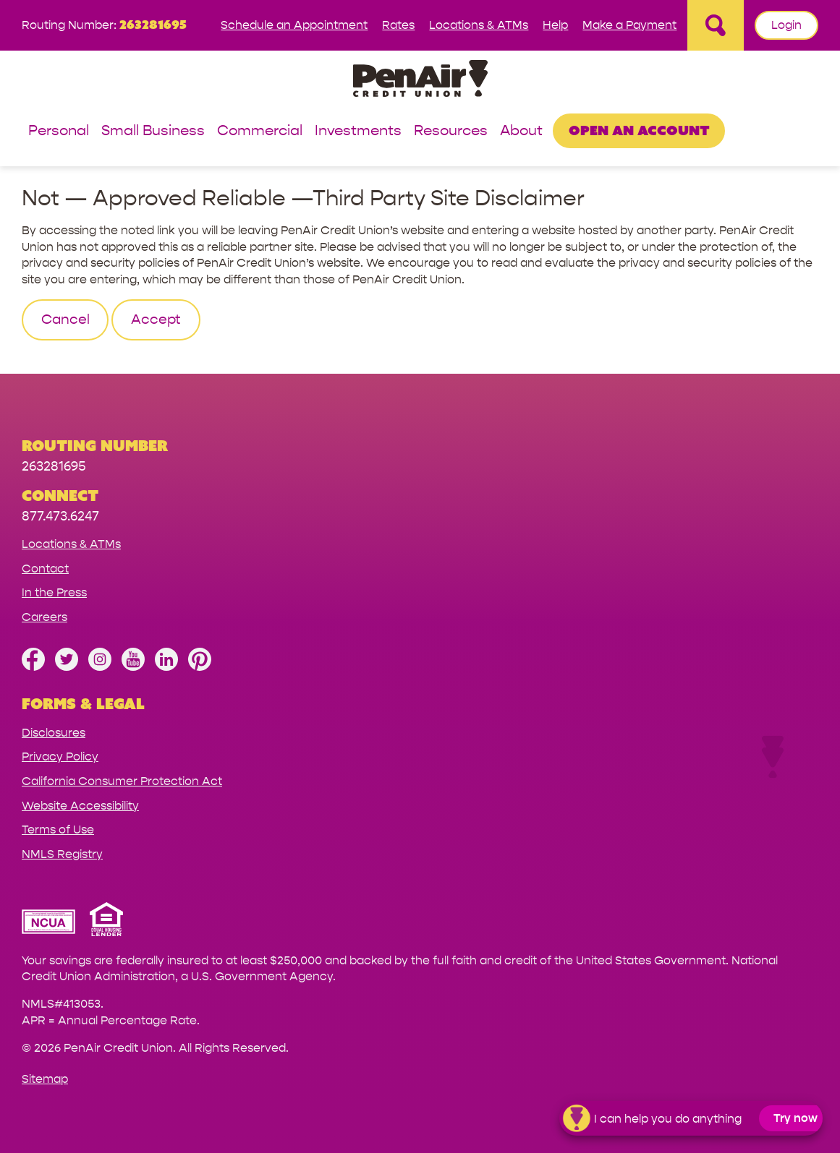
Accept (156, 319)
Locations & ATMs (478, 25)
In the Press (54, 592)
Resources (451, 131)
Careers (44, 617)
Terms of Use (58, 829)
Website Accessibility (80, 806)
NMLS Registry (62, 854)
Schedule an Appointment (294, 25)
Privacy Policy (60, 756)
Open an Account (639, 130)
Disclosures (53, 733)
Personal (58, 131)
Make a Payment (629, 25)
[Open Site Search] (715, 25)
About (521, 131)
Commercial (259, 131)
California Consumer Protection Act (122, 781)
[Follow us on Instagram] (99, 667)
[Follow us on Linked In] (166, 667)
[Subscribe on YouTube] (133, 667)
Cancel (65, 319)
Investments (358, 131)
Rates (398, 25)
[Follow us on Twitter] (66, 667)
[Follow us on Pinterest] (199, 667)
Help (555, 25)
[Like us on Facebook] (33, 667)
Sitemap (45, 1079)
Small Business (153, 131)
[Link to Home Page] (420, 80)
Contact (45, 568)
